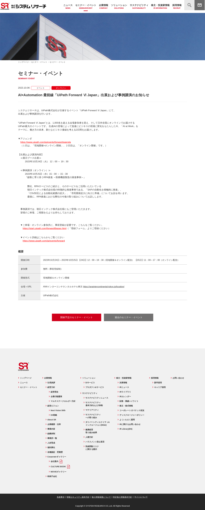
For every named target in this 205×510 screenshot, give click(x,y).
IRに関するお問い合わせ (130, 424)
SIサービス (90, 383)
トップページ (23, 62)
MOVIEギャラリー (58, 472)
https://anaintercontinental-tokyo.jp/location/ (104, 286)
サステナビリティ (139, 7)
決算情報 (123, 383)
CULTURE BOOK (58, 466)
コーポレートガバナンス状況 (132, 410)
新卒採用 (158, 383)
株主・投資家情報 (160, 7)
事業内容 (51, 429)
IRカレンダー (125, 396)
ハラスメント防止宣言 (94, 442)
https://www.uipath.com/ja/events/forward (44, 241)
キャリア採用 (160, 387)
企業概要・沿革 (53, 424)
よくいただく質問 (127, 420)
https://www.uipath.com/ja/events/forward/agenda (45, 142)
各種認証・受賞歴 (54, 452)
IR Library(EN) (126, 429)
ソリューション (119, 7)
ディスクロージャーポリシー (132, 415)
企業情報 (103, 7)
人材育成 (51, 443)
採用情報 (177, 7)
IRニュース (124, 387)
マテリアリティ (92, 410)
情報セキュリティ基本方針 (78, 497)
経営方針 (51, 387)
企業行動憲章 (56, 396)
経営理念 (54, 392)
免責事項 (61, 497)
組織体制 (51, 433)
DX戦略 (53, 415)
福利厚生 (51, 447)
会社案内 (54, 461)
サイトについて (140, 497)
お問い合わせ (178, 378)
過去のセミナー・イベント (128, 317)
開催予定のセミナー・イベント (76, 317)
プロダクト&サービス (94, 387)
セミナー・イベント (85, 7)
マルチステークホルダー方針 (62, 401)
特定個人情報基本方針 (122, 497)
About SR (51, 420)
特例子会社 (52, 476)
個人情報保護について (101, 497)
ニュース (68, 7)
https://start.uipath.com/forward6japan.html (44, 228)
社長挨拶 (51, 383)
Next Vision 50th (57, 410)
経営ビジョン (53, 406)
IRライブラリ (125, 392)
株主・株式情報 (126, 406)
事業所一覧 (52, 438)
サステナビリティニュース (96, 398)
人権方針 (89, 437)
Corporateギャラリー (56, 457)
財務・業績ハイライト (129, 401)
